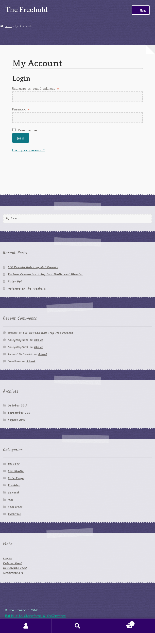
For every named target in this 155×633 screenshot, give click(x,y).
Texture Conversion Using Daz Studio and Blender (45, 274)
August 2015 (16, 420)
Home (8, 26)
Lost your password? (28, 150)
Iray (11, 499)
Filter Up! (15, 281)
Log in (20, 138)
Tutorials (14, 514)
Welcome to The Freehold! (27, 288)
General (13, 492)
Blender (13, 464)
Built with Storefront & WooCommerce (35, 615)
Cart (119, 623)
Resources (15, 507)
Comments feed (15, 568)
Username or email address (35, 88)
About (38, 340)
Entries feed (12, 563)
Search (77, 626)
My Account (26, 626)
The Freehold (26, 9)
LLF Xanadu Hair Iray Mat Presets (33, 267)
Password (21, 109)
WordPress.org (13, 572)
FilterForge (16, 478)
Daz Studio (16, 471)
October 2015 (17, 405)
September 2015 (19, 412)
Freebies (14, 485)
